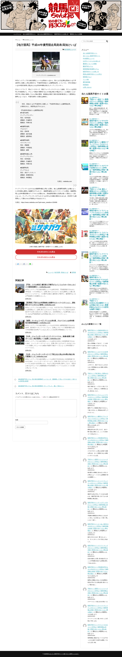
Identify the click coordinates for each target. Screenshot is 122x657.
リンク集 (86, 79)
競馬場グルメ (87, 77)
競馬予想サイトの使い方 (61, 34)
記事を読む (28, 298)
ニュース (51, 272)
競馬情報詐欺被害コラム (91, 69)
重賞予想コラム (88, 66)
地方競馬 (57, 272)
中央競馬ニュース (88, 58)
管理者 (73, 272)
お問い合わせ (87, 87)
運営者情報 (86, 82)
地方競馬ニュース (70, 49)
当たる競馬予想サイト (29, 34)
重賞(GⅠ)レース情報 (76, 34)
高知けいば (64, 272)
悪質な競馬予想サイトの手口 (92, 74)
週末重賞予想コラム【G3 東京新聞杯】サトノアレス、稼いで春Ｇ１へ (39, 386)
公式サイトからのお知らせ (91, 61)
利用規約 (86, 84)
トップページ (17, 34)
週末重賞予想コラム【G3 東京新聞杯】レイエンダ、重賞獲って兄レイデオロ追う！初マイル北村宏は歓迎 (45, 380)
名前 (16, 420)
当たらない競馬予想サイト (45, 34)
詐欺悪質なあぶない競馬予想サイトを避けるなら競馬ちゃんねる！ (61, 654)
